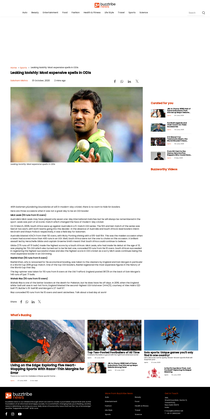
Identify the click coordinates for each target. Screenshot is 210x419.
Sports (132, 12)
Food (65, 12)
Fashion (76, 12)
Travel (121, 12)
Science (144, 12)
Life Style (109, 12)
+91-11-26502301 (173, 413)
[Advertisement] (90, 40)
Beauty (35, 12)
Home (13, 67)
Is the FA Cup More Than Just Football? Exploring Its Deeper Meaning (178, 370)
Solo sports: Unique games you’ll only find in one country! (168, 354)
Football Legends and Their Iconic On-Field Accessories (177, 125)
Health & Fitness (92, 12)
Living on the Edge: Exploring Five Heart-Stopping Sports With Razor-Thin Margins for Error (47, 369)
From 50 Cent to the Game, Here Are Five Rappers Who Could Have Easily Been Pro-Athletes (178, 154)
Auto (24, 12)
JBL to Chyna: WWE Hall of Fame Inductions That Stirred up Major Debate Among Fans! (179, 111)
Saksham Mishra (19, 80)
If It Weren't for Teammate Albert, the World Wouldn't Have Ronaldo (177, 140)
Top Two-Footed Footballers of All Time (113, 352)
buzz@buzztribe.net (174, 411)
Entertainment (50, 12)
